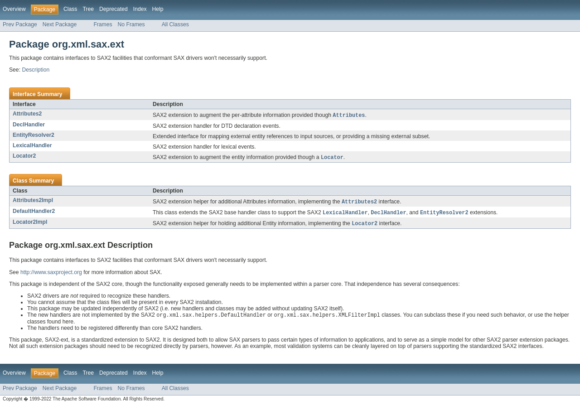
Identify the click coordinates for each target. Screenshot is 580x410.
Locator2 (24, 156)
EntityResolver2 (33, 135)
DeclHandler (29, 125)
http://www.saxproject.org (51, 274)
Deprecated (113, 9)
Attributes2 (27, 114)
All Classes (175, 24)
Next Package (60, 24)
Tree (88, 9)
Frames (102, 24)
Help (158, 9)
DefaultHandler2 (34, 212)
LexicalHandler (32, 146)
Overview (14, 9)
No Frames (131, 24)
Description (35, 70)
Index (140, 9)
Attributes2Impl (33, 201)
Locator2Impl (30, 224)
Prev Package (20, 24)
